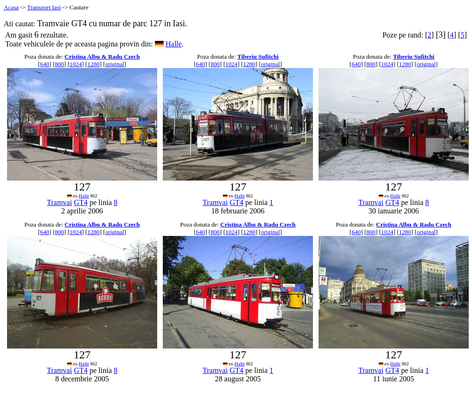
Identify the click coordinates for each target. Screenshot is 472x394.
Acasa (11, 7)
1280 (93, 64)
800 (59, 64)
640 (44, 64)
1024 (75, 64)
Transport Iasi (44, 7)
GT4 (80, 202)
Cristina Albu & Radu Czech (102, 56)
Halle (174, 44)
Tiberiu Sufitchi (258, 56)
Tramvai (59, 202)
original (114, 64)
